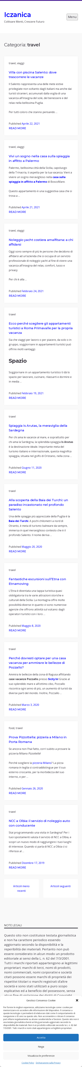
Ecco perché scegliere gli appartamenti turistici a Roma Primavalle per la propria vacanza (41, 328)
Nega (41, 1046)
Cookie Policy (28, 1062)
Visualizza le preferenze (41, 1055)
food (11, 728)
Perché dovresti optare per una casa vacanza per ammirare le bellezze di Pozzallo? (37, 662)
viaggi (20, 63)
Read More (17, 128)
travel (12, 63)
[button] (77, 1000)
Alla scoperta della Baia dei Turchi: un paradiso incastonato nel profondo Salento (38, 504)
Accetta (41, 1037)
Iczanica (17, 15)
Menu (72, 17)
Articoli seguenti (60, 886)
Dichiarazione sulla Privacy (48, 1062)
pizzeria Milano (42, 763)
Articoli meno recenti (21, 888)
